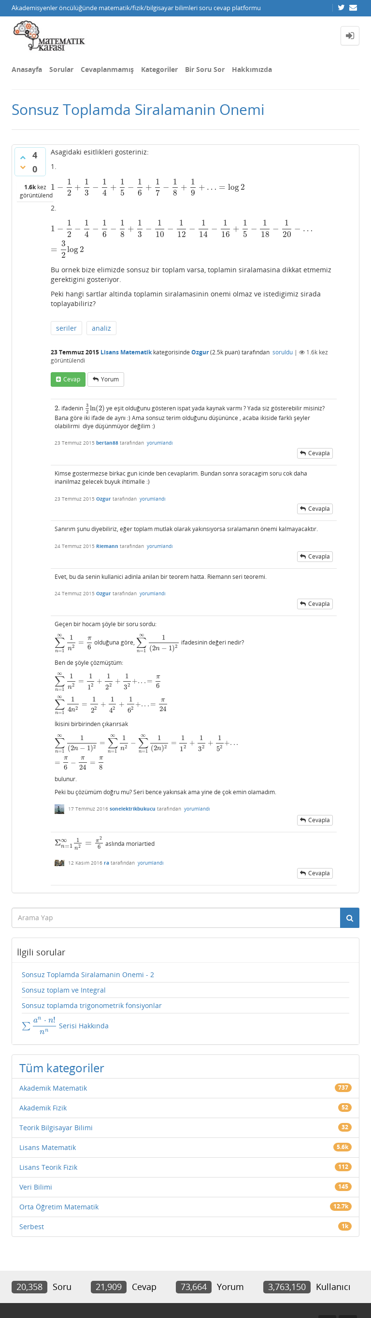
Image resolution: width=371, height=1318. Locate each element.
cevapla (319, 453)
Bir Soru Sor (205, 69)
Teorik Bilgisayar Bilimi (56, 1127)
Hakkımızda (252, 69)
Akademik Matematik (53, 1088)
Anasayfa (27, 69)
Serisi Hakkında (65, 1025)
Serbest (31, 1226)
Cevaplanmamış (107, 69)
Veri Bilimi (35, 1187)
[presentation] (148, 187)
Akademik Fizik (43, 1107)
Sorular (61, 69)
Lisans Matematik (126, 352)
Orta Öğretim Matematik (59, 1206)
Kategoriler (159, 69)
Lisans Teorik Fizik (48, 1167)
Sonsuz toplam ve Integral (64, 990)
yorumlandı (160, 442)
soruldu (282, 352)
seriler (66, 328)
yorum (110, 379)
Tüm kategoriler (61, 1068)
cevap (71, 379)
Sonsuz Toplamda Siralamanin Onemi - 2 (88, 974)
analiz (101, 328)
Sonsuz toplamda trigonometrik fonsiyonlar (92, 1005)
